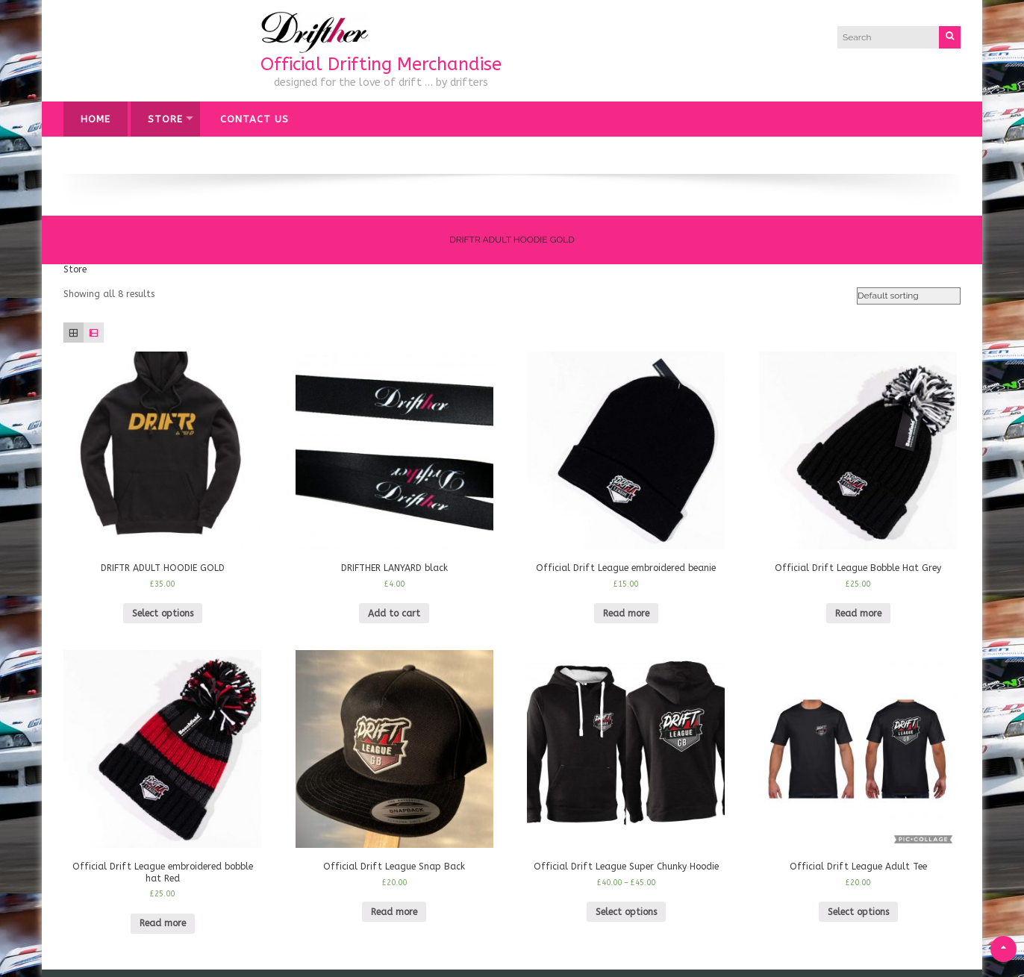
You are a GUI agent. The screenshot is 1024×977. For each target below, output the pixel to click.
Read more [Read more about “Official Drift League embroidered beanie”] (626, 613)
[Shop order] (909, 296)
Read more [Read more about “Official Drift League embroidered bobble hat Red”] (163, 923)
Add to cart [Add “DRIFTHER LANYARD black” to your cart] (394, 613)
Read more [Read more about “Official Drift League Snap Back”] (394, 912)
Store (165, 119)
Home (95, 119)
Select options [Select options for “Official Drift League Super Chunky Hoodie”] (626, 912)
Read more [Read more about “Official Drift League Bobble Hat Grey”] (858, 613)
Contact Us (254, 119)
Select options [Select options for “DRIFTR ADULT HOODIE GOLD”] (162, 613)
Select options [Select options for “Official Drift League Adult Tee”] (858, 912)
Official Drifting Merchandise (381, 64)
